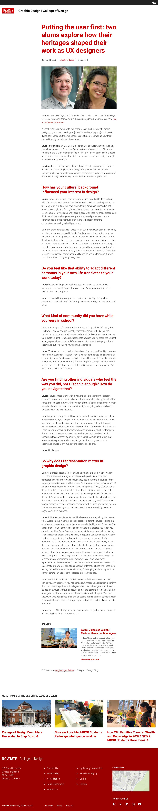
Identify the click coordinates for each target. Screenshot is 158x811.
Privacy (83, 784)
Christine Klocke (67, 60)
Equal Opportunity (55, 784)
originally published (64, 670)
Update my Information (91, 768)
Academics (52, 789)
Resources (69, 806)
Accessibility (53, 773)
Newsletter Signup (89, 773)
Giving (83, 779)
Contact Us (52, 768)
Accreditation (53, 779)
